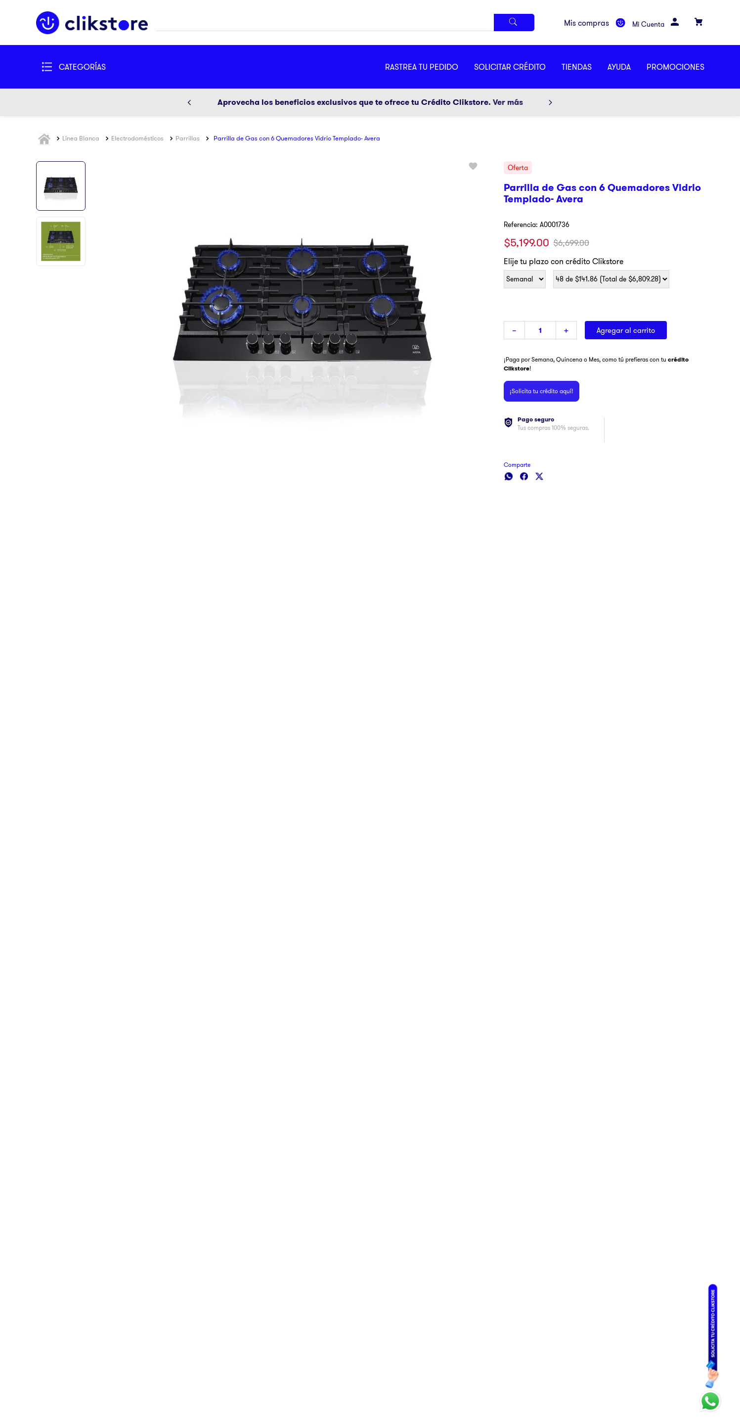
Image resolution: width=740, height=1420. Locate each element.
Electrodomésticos (137, 138)
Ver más (508, 102)
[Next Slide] (550, 102)
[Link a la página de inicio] (45, 138)
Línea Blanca (80, 138)
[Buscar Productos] (514, 22)
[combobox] (344, 22)
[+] (566, 330)
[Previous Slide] (189, 102)
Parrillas (187, 138)
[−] (514, 330)
